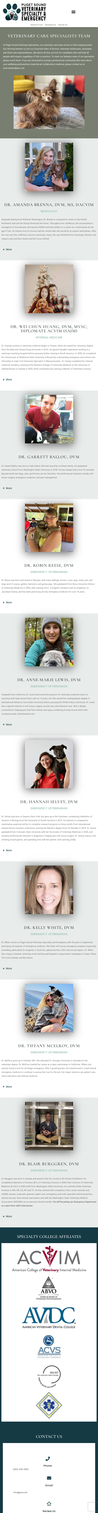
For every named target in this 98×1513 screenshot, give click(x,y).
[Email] (49, 1478)
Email (49, 1485)
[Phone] (48, 1459)
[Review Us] (49, 1504)
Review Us (49, 1511)
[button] (73, 12)
